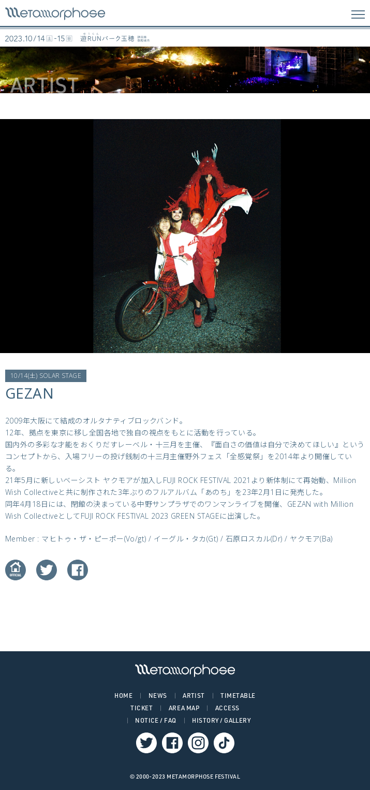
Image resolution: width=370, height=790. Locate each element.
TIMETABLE (237, 695)
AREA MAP (184, 708)
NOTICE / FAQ (155, 720)
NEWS (158, 695)
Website (15, 570)
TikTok (224, 743)
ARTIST (194, 695)
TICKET (141, 708)
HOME (123, 695)
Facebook (77, 570)
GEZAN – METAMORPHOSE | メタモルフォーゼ (55, 13)
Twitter (46, 570)
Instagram (198, 743)
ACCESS (227, 708)
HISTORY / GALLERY (221, 720)
